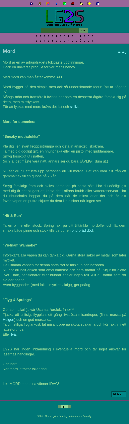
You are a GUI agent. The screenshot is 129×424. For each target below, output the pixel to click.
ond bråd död (82, 230)
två (13, 334)
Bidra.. (118, 394)
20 (64, 406)
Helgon (8, 320)
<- (59, 406)
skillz (74, 107)
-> (69, 406)
